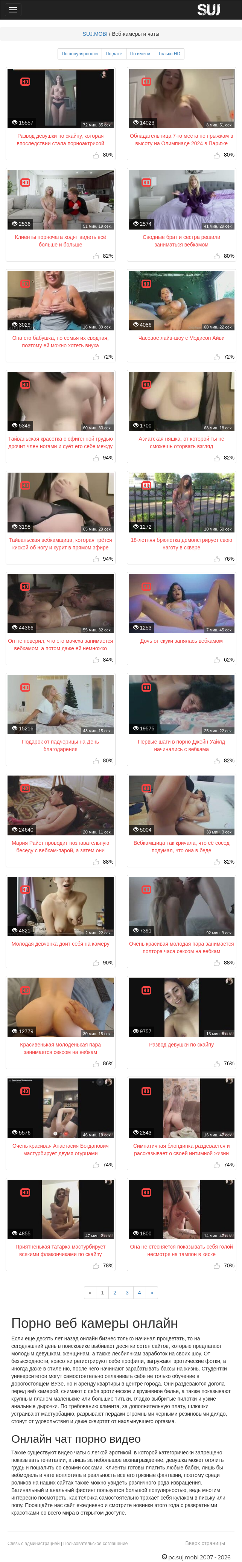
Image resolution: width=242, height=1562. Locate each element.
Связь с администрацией (33, 1543)
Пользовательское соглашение (95, 1543)
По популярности (80, 53)
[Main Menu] (13, 9)
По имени (140, 53)
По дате (114, 53)
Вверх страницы (205, 1543)
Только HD (169, 53)
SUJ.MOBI (95, 34)
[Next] (152, 1292)
